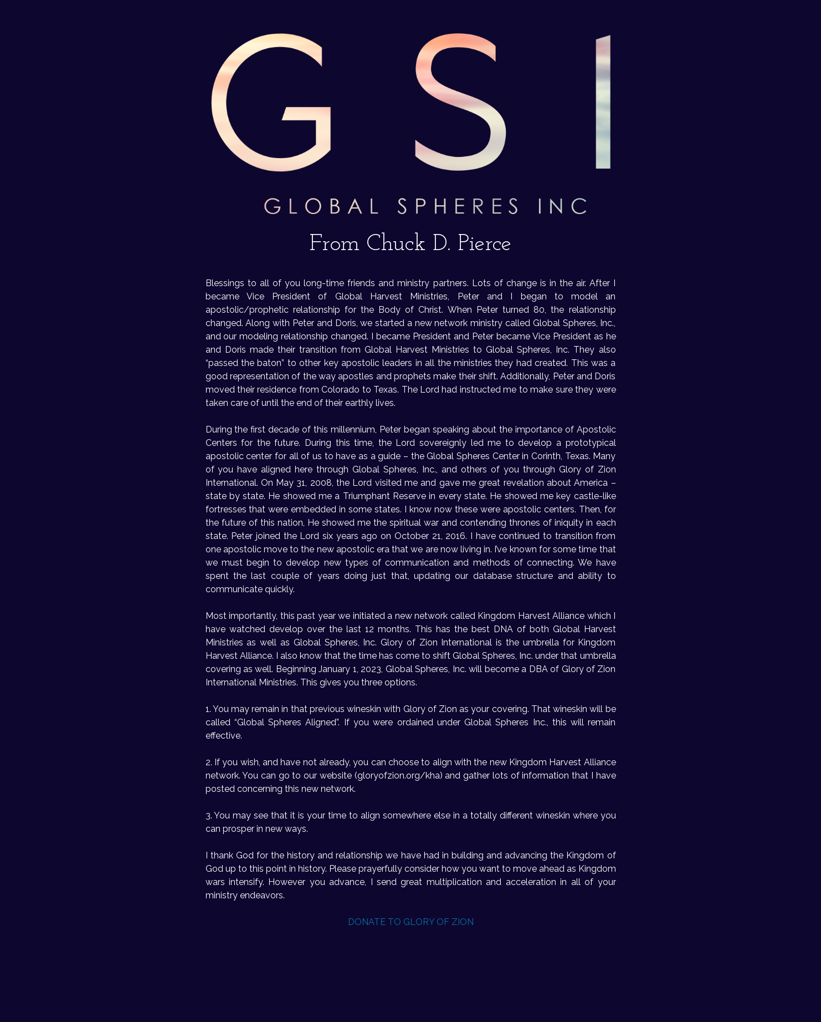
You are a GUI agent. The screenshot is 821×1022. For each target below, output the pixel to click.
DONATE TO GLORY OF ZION (411, 922)
